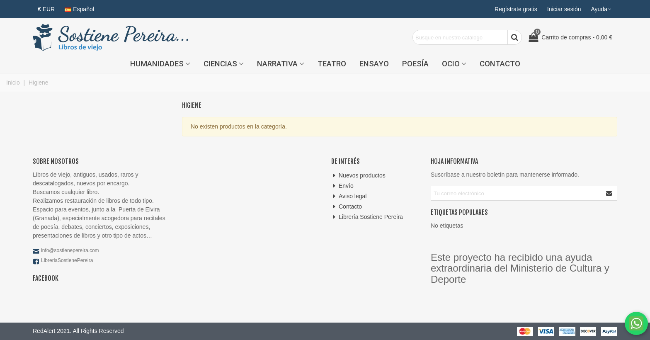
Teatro (332, 63)
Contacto (500, 63)
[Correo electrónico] (516, 193)
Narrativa (277, 63)
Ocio (451, 63)
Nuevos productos (358, 175)
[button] (601, 9)
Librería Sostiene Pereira (367, 217)
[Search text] (460, 37)
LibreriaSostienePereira (67, 260)
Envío (342, 186)
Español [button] (79, 9)
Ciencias (220, 63)
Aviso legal (348, 196)
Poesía (415, 63)
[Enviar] (609, 193)
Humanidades (157, 63)
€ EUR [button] (46, 9)
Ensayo (374, 63)
